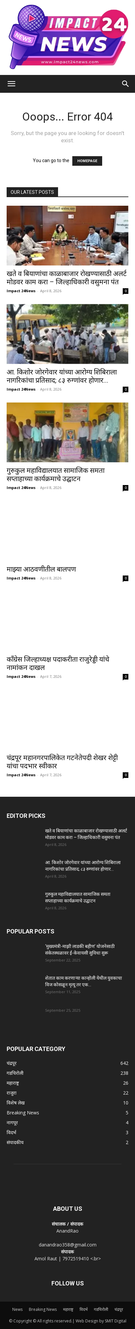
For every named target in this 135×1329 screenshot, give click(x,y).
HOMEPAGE (87, 161)
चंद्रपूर (118, 1309)
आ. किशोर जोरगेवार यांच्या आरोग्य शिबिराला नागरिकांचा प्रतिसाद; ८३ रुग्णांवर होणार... (62, 376)
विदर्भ (84, 1309)
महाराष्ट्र (68, 1309)
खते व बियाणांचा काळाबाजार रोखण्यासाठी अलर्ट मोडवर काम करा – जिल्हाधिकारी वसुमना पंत (67, 278)
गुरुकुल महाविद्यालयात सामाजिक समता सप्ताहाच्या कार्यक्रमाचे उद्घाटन (55, 475)
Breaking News (43, 1309)
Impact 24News (21, 290)
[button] (11, 84)
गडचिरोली (101, 1309)
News (17, 1309)
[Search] (125, 84)
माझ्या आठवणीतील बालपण (41, 569)
